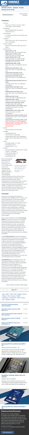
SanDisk (18, 296)
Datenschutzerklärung (6, 425)
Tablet (18, 297)
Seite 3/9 (14, 290)
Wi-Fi (3, 299)
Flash (14, 294)
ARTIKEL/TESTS (7, 7)
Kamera (24, 294)
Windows (7, 299)
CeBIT (7, 294)
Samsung (12, 296)
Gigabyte (19, 294)
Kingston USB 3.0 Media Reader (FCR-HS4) (6, 163)
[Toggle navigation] (25, 2)
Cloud (11, 294)
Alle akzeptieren (7, 432)
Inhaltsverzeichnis (8, 14)
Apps (3, 294)
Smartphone (5, 297)
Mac (8, 296)
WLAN (12, 299)
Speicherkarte (12, 297)
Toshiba (23, 297)
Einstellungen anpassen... (7, 429)
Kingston (4, 296)
